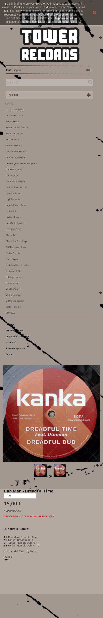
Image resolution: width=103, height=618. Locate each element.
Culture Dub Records (15, 157)
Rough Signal (12, 259)
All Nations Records (15, 115)
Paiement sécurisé (15, 348)
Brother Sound (13, 139)
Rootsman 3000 (13, 271)
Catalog (9, 103)
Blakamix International (17, 127)
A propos (11, 342)
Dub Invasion (12, 175)
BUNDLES (10, 312)
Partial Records (13, 253)
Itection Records (13, 217)
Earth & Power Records (16, 187)
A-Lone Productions (15, 109)
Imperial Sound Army (16, 205)
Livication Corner (14, 229)
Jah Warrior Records (15, 223)
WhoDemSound (13, 289)
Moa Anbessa (12, 235)
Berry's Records (12, 121)
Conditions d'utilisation (18, 336)
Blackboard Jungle (14, 133)
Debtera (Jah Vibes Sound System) (21, 163)
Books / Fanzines (13, 307)
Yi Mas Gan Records (15, 301)
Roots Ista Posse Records (16, 265)
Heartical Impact (14, 193)
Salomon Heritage (14, 277)
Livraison (10, 324)
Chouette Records (14, 145)
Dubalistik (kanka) (14, 169)
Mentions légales (15, 330)
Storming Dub (12, 283)
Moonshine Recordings (16, 241)
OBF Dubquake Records (16, 247)
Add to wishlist (12, 510)
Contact (10, 354)
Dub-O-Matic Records (15, 181)
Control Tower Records (16, 151)
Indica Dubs (11, 211)
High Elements (13, 199)
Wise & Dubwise (13, 295)
